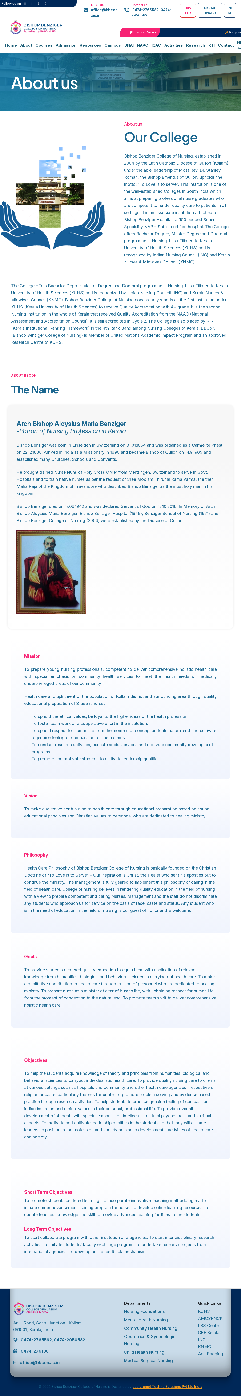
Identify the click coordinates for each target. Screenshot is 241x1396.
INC (201, 1339)
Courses (44, 45)
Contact (226, 45)
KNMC (204, 1346)
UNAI (129, 45)
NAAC (142, 45)
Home (11, 45)
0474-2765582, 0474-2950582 (151, 12)
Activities (173, 45)
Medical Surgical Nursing (148, 1360)
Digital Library (210, 10)
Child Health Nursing (144, 1352)
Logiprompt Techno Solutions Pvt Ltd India (167, 1386)
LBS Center (209, 1325)
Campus (112, 45)
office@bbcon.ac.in (104, 13)
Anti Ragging (210, 1353)
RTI (211, 45)
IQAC (156, 45)
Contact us (139, 5)
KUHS (204, 1311)
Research (195, 45)
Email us (97, 4)
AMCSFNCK (210, 1318)
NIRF (230, 10)
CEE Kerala (208, 1332)
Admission (66, 45)
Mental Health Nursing (146, 1319)
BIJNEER (188, 10)
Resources (90, 45)
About (26, 45)
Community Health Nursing (150, 1328)
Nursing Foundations (144, 1311)
